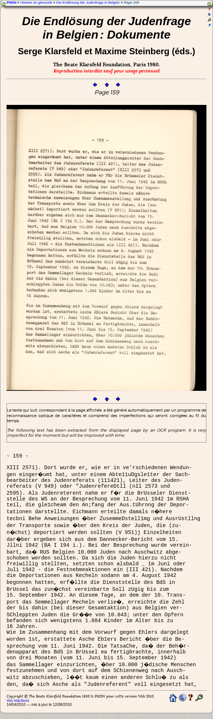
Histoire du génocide (36, 2)
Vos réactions (18, 701)
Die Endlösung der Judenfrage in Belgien (88, 2)
